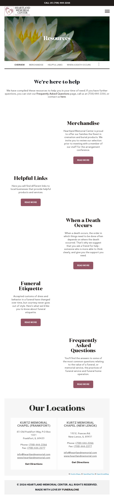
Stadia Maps (75, 474)
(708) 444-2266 (61, 3)
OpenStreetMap (103, 474)
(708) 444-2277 (36, 448)
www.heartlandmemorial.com (33, 458)
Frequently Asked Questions (53, 94)
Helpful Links (31, 178)
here (63, 97)
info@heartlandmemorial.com (33, 454)
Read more (85, 159)
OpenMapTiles (88, 474)
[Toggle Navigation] (99, 64)
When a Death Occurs (83, 223)
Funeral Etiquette (31, 286)
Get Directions (33, 464)
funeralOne (70, 490)
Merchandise (83, 123)
